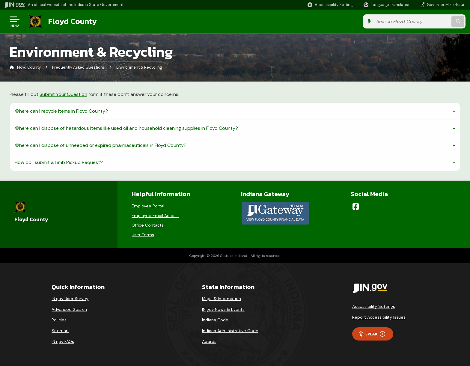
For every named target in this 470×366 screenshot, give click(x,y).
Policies (59, 320)
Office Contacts (148, 225)
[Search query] (412, 21)
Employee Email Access (155, 215)
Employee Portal (148, 206)
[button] (331, 4)
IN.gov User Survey (70, 298)
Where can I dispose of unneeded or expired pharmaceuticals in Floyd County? (100, 145)
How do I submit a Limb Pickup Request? (59, 162)
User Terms (143, 234)
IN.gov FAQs (63, 341)
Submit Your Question (63, 94)
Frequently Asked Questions (78, 67)
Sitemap (60, 330)
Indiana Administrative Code (230, 330)
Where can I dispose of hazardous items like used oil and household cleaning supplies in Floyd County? (126, 128)
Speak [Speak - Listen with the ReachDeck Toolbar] (371, 334)
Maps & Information (221, 298)
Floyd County (72, 21)
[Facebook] (355, 206)
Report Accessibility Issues (379, 317)
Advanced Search (69, 309)
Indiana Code (215, 320)
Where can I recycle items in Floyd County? (61, 111)
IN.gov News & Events (223, 309)
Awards (209, 341)
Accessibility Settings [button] (373, 306)
